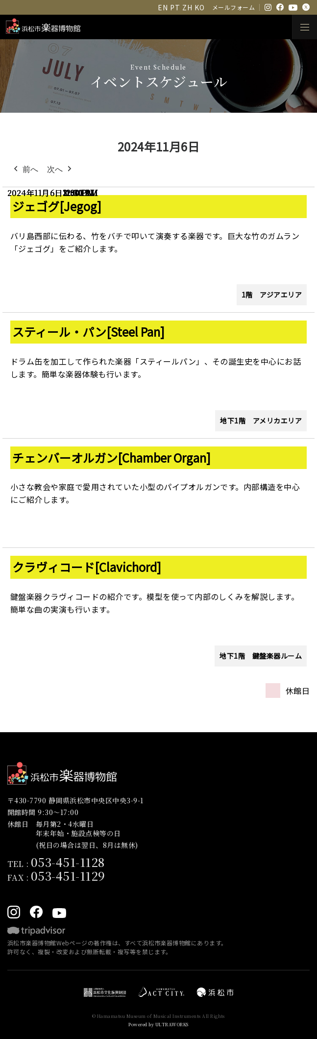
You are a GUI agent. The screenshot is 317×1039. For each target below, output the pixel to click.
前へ (25, 169)
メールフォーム (233, 7)
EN (163, 7)
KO (199, 7)
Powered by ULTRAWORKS (158, 1024)
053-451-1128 (68, 861)
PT (175, 7)
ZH (187, 7)
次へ (60, 169)
